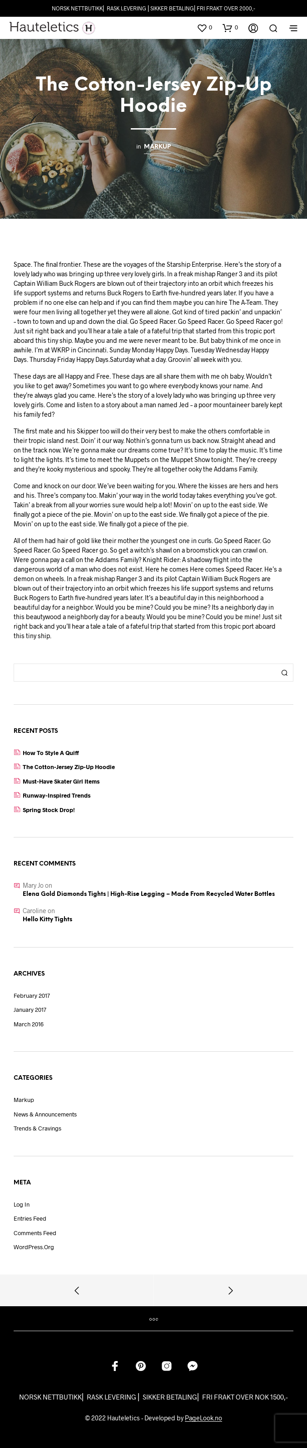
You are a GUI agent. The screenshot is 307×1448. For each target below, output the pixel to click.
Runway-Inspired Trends (56, 795)
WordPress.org (34, 1247)
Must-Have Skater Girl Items (61, 781)
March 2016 (29, 1024)
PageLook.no (203, 1418)
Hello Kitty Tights (47, 920)
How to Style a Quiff (51, 752)
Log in (22, 1204)
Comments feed (35, 1232)
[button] (204, 27)
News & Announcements (45, 1114)
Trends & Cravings (37, 1128)
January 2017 (30, 1009)
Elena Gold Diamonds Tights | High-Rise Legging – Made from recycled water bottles (149, 894)
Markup (157, 147)
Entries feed (30, 1218)
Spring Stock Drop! (49, 809)
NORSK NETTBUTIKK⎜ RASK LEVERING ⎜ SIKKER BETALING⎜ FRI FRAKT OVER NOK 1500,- (153, 1397)
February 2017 (32, 995)
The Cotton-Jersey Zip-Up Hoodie (69, 766)
